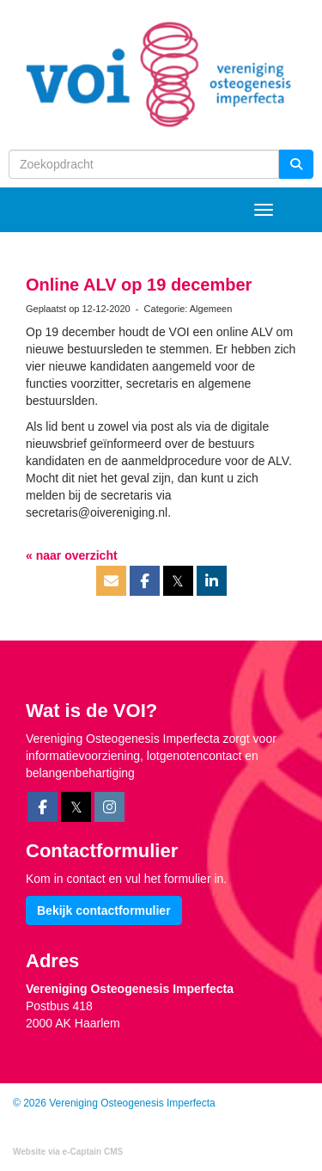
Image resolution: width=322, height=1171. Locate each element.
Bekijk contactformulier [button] (104, 910)
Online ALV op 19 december (139, 284)
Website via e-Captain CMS (68, 1151)
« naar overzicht (72, 555)
